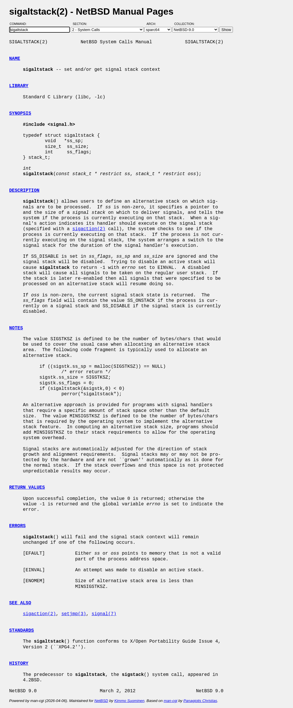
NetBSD (101, 701)
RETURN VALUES (27, 487)
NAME (14, 59)
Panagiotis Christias (200, 701)
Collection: (184, 24)
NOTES (16, 328)
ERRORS (17, 526)
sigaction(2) (88, 229)
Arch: (153, 24)
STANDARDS (21, 630)
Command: (20, 24)
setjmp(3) (73, 614)
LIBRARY (18, 86)
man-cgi (170, 701)
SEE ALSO (20, 603)
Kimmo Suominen (129, 701)
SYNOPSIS (20, 113)
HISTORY (18, 663)
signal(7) (104, 614)
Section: (81, 24)
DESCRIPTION (24, 190)
